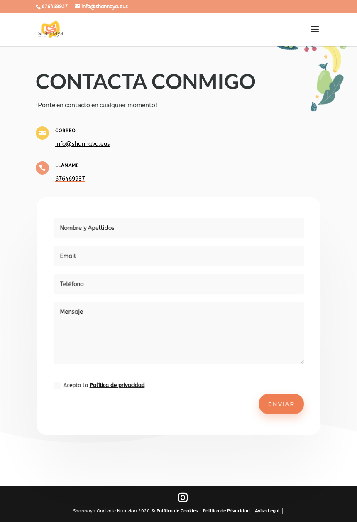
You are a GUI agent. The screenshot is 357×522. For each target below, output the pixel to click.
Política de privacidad (120, 381)
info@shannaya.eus (82, 144)
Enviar (276, 399)
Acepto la (103, 381)
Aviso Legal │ (269, 511)
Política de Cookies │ (178, 511)
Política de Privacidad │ (228, 511)
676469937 (55, 7)
